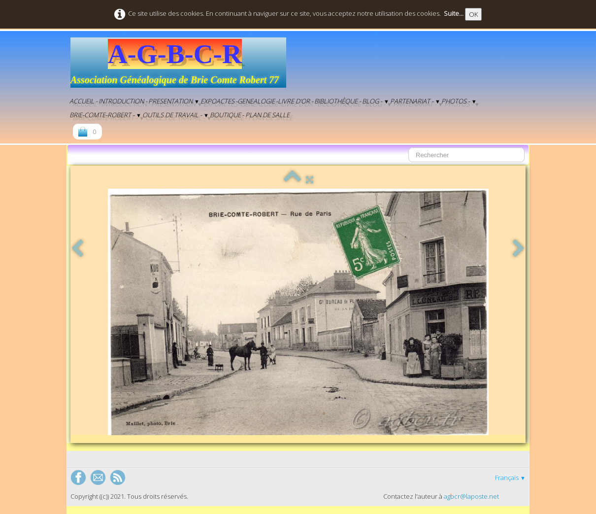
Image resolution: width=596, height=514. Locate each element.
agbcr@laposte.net (471, 496)
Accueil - (83, 101)
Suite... (454, 13)
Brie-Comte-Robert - (105, 114)
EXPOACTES (217, 101)
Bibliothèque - (337, 101)
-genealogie (255, 101)
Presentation (173, 101)
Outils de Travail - (175, 114)
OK (473, 14)
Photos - (459, 101)
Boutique (225, 114)
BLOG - (375, 101)
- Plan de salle (266, 114)
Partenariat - (415, 101)
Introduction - (123, 101)
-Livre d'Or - (294, 101)
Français (510, 477)
